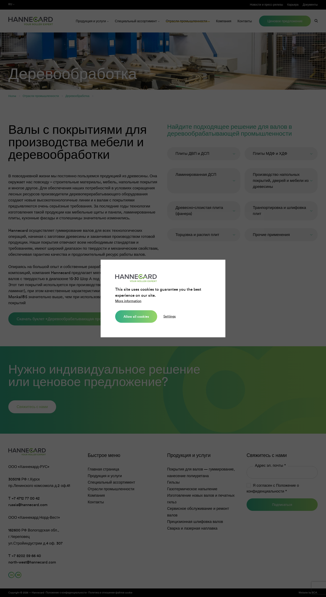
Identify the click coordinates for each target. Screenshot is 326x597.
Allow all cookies (136, 316)
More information (128, 301)
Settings (169, 316)
